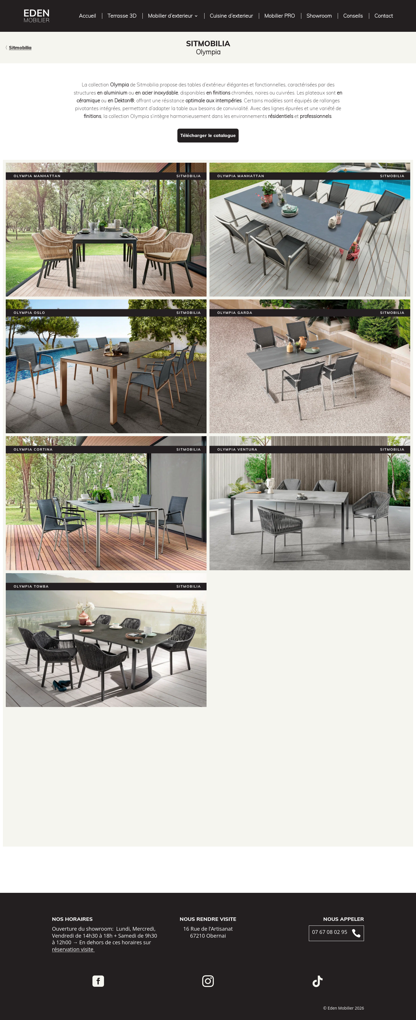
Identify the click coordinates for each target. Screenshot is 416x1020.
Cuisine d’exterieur (231, 15)
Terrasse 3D (121, 15)
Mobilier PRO (279, 15)
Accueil (87, 15)
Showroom (319, 15)
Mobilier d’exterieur (170, 15)
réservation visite (73, 949)
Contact (383, 15)
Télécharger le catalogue (208, 135)
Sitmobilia (20, 47)
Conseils (353, 15)
